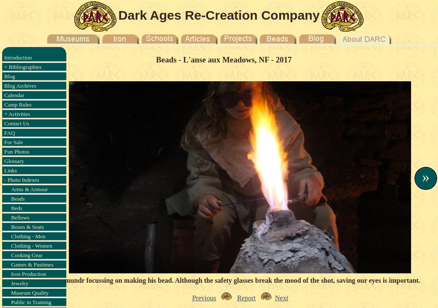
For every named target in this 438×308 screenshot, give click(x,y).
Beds (16, 208)
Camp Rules (18, 104)
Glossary (14, 161)
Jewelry (19, 283)
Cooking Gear (26, 255)
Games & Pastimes (32, 264)
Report (246, 298)
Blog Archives (20, 86)
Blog (9, 76)
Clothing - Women (31, 246)
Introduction (18, 57)
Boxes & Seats (27, 227)
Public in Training (31, 302)
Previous (204, 298)
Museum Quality (30, 293)
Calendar (14, 95)
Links (10, 170)
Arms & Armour (29, 189)
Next (281, 298)
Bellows (20, 217)
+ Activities (17, 114)
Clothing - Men (28, 236)
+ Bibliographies (22, 67)
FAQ (9, 133)
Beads (18, 198)
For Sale (13, 142)
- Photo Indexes (21, 180)
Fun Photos (17, 151)
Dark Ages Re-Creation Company (219, 15)
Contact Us (16, 123)
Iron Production (28, 274)
